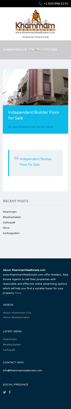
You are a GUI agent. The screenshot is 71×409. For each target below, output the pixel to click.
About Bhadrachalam (16, 317)
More (18, 293)
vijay (15, 127)
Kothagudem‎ (11, 233)
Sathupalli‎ (9, 222)
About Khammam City (17, 312)
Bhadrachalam (12, 217)
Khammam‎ (10, 211)
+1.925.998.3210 (56, 4)
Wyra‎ (6, 227)
